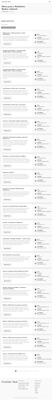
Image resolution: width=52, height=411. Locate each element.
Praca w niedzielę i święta (23, 388)
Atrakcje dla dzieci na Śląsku (23, 383)
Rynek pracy (37, 386)
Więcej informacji (7, 44)
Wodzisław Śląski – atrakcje (23, 385)
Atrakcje (36, 392)
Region (36, 388)
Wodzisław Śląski (5, 11)
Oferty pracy (37, 385)
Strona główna (37, 383)
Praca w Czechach (21, 386)
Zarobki (36, 390)
